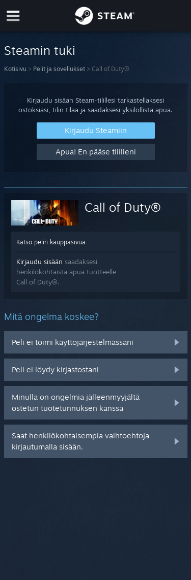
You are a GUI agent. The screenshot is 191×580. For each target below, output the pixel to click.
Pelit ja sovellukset (59, 69)
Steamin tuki (39, 50)
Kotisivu (15, 69)
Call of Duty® (123, 207)
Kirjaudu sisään (39, 261)
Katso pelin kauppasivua (51, 242)
